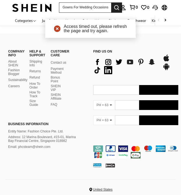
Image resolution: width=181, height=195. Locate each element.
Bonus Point (55, 79)
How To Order (34, 85)
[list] (125, 66)
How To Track (34, 94)
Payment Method (57, 70)
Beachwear (136, 20)
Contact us (58, 62)
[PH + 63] (104, 105)
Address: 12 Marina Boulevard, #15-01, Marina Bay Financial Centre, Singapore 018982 (42, 139)
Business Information (28, 124)
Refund (34, 77)
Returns (35, 71)
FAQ (54, 104)
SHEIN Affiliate (56, 96)
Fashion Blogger (14, 72)
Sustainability (17, 80)
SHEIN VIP (56, 88)
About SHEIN (13, 63)
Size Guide (33, 103)
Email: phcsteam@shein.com (29, 147)
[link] (145, 7)
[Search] (116, 7)
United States (103, 189)
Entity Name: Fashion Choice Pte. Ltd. (35, 131)
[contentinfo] (135, 151)
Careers (14, 86)
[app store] (166, 61)
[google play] (166, 69)
